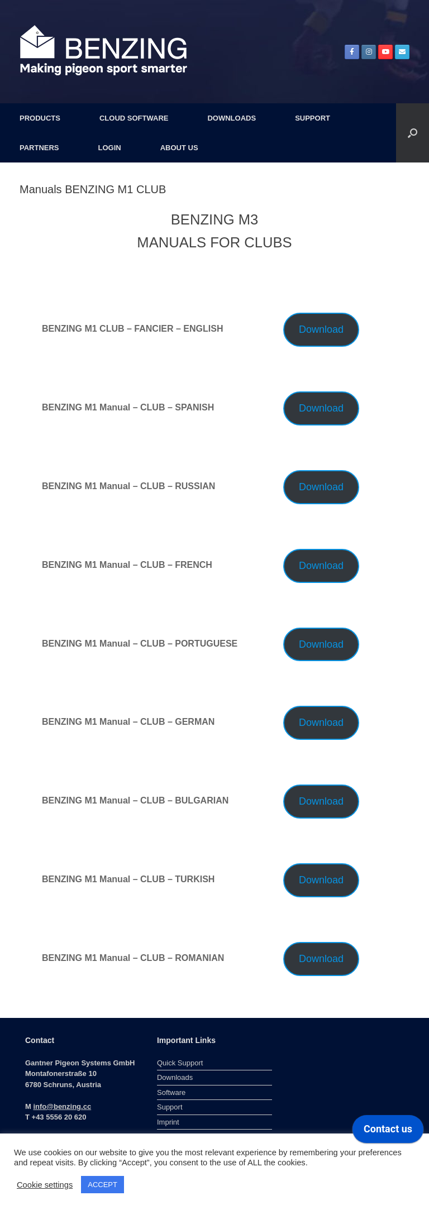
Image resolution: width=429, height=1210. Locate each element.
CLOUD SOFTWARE (134, 118)
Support (170, 1107)
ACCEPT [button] (102, 1184)
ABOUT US (179, 148)
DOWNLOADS (231, 118)
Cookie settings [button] (45, 1184)
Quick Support (180, 1063)
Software (171, 1092)
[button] (412, 132)
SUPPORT (312, 118)
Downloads (175, 1077)
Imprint (168, 1122)
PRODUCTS (40, 118)
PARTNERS (39, 148)
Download (321, 329)
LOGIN (109, 148)
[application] (388, 1131)
